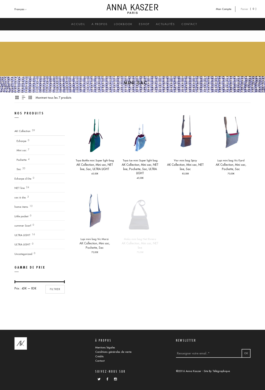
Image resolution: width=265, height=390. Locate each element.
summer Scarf (22, 225)
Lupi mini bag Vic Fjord (231, 160)
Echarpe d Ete (22, 178)
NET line (19, 188)
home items (21, 206)
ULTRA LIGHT (101, 169)
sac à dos (20, 197)
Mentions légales (105, 347)
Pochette (135, 169)
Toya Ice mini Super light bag (140, 160)
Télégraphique (221, 371)
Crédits (99, 356)
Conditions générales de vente (113, 351)
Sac (88, 169)
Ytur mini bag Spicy (185, 160)
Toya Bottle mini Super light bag (95, 160)
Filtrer (55, 289)
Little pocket (21, 216)
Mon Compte (225, 9)
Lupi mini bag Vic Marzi (95, 239)
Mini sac (101, 165)
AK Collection (85, 165)
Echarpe (21, 141)
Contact (100, 360)
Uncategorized (23, 254)
